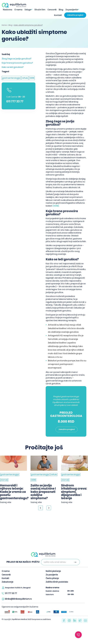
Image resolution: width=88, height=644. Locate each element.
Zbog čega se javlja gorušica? (16, 58)
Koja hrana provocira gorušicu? (17, 62)
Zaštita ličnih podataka (57, 582)
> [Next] (49, 508)
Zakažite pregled (75, 15)
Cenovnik (52, 9)
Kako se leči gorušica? (13, 67)
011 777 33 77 (14, 101)
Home (4, 25)
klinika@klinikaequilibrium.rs (18, 599)
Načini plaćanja (53, 571)
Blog (61, 9)
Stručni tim (39, 9)
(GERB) (56, 205)
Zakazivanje (7, 582)
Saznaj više (5, 502)
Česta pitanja (52, 578)
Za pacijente (71, 9)
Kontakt (58, 15)
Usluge (28, 9)
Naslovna (7, 9)
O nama (18, 9)
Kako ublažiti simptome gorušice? (28, 25)
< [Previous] (40, 508)
